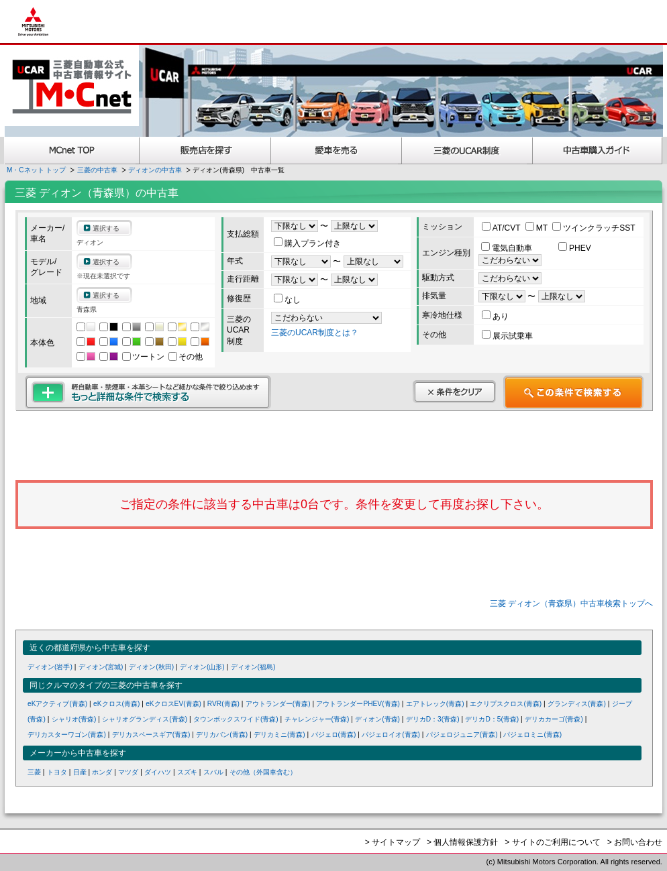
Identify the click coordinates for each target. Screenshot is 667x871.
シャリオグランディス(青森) (144, 719)
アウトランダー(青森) (278, 703)
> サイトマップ (392, 842)
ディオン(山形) (202, 667)
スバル (213, 772)
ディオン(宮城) (101, 667)
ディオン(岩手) (50, 667)
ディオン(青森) (377, 719)
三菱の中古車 (97, 170)
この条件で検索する (573, 392)
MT (537, 228)
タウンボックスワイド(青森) (235, 719)
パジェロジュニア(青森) (462, 734)
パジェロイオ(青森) (391, 734)
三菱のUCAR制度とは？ (314, 332)
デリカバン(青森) (222, 734)
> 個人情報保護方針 (462, 842)
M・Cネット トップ (36, 170)
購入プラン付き (307, 243)
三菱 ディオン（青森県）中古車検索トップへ (571, 603)
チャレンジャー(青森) (317, 719)
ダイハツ (157, 772)
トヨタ (57, 772)
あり (495, 316)
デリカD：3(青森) (433, 719)
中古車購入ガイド (598, 150)
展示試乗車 (507, 336)
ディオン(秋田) (151, 667)
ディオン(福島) (253, 667)
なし (287, 299)
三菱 (34, 772)
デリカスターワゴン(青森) (67, 734)
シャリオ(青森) (74, 719)
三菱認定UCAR (467, 150)
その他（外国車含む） (263, 772)
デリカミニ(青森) (279, 734)
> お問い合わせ (634, 842)
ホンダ (102, 772)
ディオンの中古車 (155, 170)
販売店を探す (205, 150)
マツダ (128, 772)
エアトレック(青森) (435, 703)
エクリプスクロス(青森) (506, 703)
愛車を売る (336, 150)
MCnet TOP (72, 150)
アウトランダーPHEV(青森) (358, 703)
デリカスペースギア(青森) (151, 734)
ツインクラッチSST (593, 228)
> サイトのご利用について (552, 842)
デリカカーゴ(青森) (554, 719)
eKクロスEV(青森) (173, 703)
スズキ (187, 772)
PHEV (574, 248)
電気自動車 (507, 248)
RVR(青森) (223, 703)
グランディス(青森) (577, 703)
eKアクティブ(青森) (57, 703)
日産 (80, 772)
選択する (106, 228)
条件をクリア (454, 391)
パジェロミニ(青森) (532, 734)
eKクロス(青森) (116, 703)
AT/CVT (502, 228)
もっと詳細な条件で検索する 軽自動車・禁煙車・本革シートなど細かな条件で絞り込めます (148, 392)
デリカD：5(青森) (492, 719)
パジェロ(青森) (333, 734)
